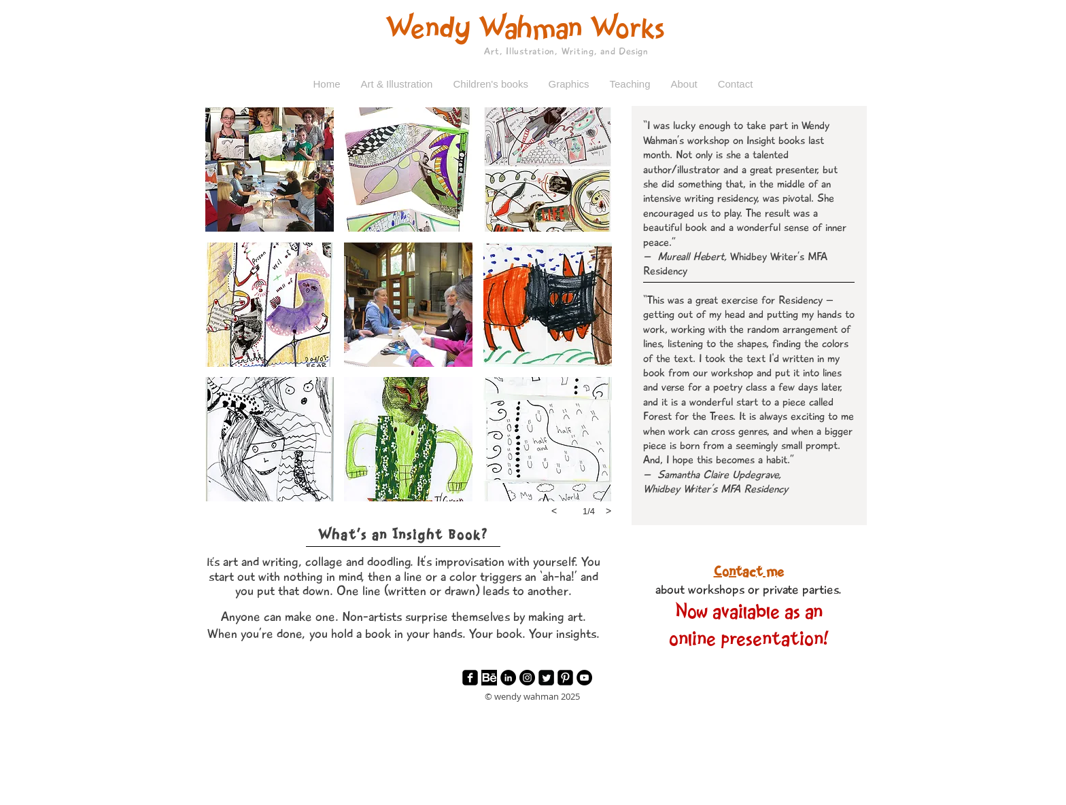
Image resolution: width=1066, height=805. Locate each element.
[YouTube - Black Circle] (584, 677)
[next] (608, 510)
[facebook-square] (470, 677)
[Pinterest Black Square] (565, 677)
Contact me (749, 573)
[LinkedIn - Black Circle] (508, 677)
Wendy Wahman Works (525, 30)
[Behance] (489, 677)
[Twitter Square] (546, 677)
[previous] (554, 510)
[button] (397, 84)
